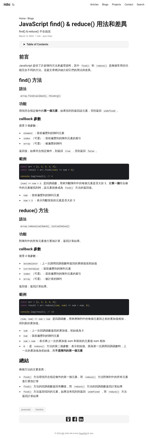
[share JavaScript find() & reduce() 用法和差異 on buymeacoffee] (68, 420)
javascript (26, 409)
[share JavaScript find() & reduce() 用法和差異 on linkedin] (81, 420)
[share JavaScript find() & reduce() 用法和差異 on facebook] (74, 420)
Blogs (31, 18)
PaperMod (83, 433)
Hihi (7, 4)
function (39, 409)
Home (22, 18)
